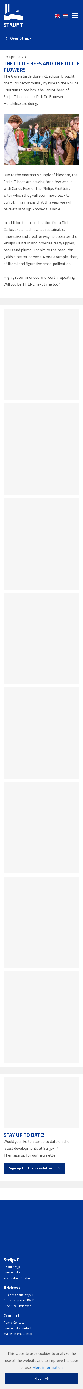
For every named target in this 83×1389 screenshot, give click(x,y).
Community (12, 1272)
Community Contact (17, 1328)
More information (47, 1367)
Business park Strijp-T (18, 1294)
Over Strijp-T (21, 38)
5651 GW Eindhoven (17, 1305)
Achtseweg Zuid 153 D (19, 1300)
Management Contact (19, 1333)
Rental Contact (14, 1322)
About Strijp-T (13, 1267)
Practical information (18, 1278)
